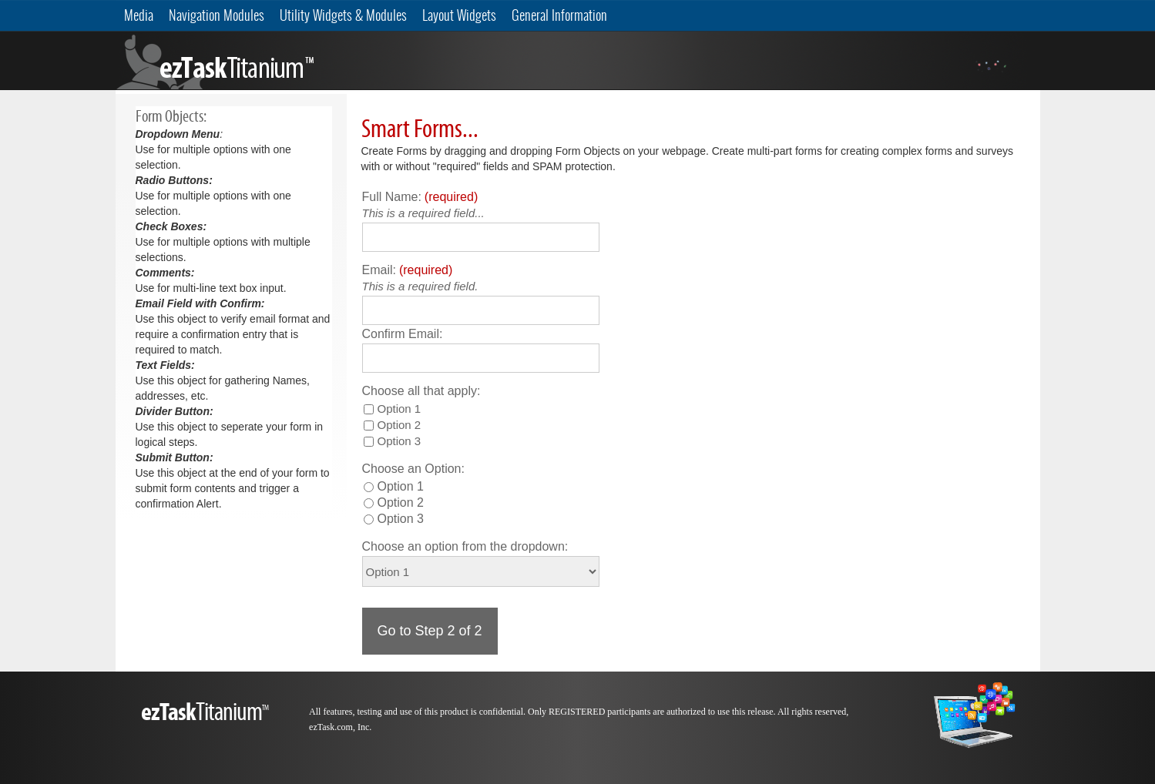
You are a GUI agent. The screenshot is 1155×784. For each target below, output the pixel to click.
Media (138, 15)
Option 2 (399, 424)
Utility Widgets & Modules (343, 15)
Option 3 (399, 440)
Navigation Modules (216, 15)
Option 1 (399, 408)
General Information (559, 15)
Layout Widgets (459, 15)
